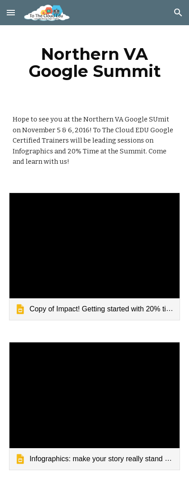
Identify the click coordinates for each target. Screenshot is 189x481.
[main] (94, 62)
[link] (94, 256)
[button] (11, 12)
